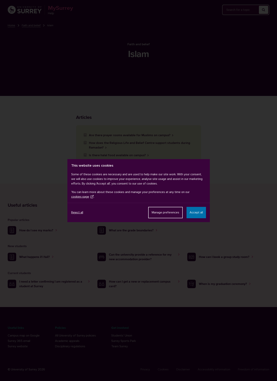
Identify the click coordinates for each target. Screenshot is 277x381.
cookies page (82, 197)
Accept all (196, 212)
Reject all (77, 212)
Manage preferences (165, 212)
